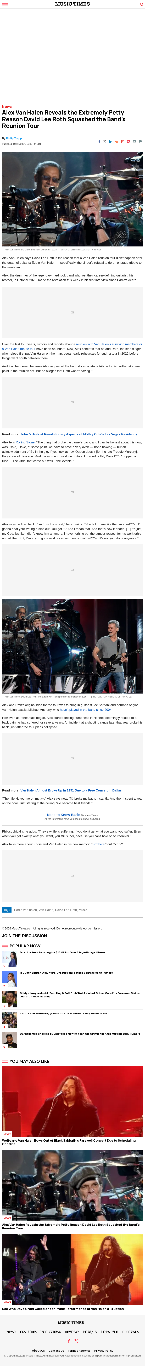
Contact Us (56, 1350)
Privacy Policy (103, 1350)
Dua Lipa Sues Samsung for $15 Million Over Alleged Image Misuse (62, 952)
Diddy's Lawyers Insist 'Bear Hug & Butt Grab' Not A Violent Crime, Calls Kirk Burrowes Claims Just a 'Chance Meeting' (80, 994)
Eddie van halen (25, 910)
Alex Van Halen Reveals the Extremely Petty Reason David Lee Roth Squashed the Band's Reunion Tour (71, 1226)
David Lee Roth (66, 910)
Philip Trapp (14, 138)
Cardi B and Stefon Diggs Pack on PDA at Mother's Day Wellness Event (65, 1013)
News (7, 106)
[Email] (134, 141)
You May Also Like (29, 1061)
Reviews (72, 1331)
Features (28, 1331)
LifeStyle (109, 1331)
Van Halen (46, 910)
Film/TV (90, 1331)
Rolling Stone (25, 442)
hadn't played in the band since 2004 (86, 709)
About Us (38, 1350)
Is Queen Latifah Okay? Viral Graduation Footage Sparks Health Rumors (66, 972)
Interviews (50, 1331)
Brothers (99, 844)
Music (83, 910)
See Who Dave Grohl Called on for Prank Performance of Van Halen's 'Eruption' (63, 1308)
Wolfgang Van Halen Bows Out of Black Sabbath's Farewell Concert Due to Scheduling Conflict (69, 1142)
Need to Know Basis (63, 815)
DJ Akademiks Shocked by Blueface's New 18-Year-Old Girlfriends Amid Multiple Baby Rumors (80, 1034)
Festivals (130, 1331)
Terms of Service (79, 1350)
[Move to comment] (140, 141)
